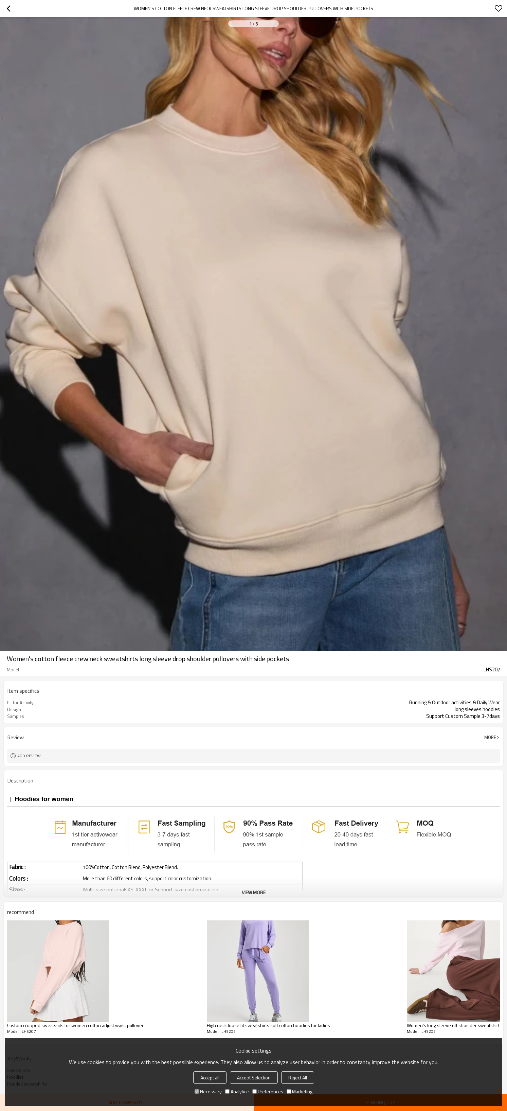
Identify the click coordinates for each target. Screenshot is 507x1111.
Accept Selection (254, 1077)
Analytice (237, 1091)
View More (254, 892)
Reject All (297, 1077)
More (490, 737)
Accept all (209, 1077)
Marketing (299, 1091)
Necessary (208, 1091)
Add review (29, 756)
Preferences (267, 1091)
